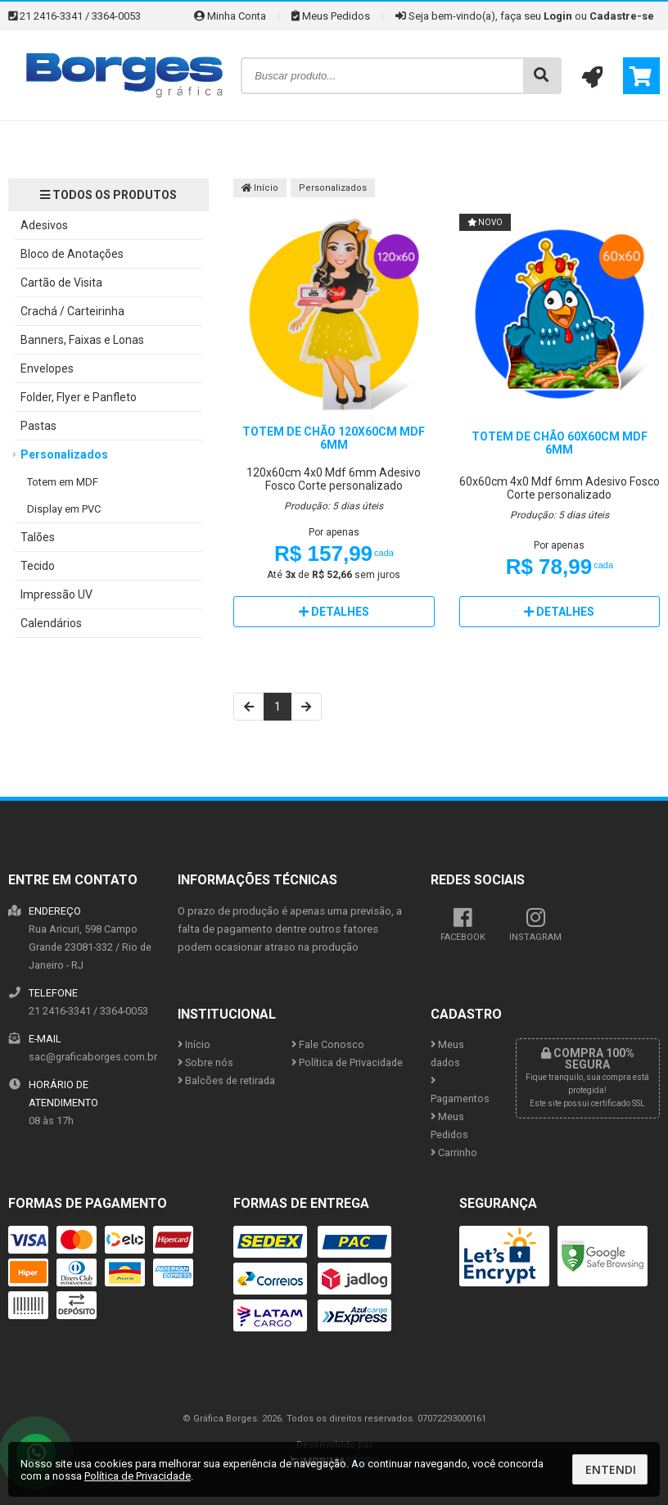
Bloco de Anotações (72, 253)
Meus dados (447, 1053)
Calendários (51, 623)
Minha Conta (230, 16)
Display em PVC (64, 509)
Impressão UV (56, 594)
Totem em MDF (62, 482)
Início (259, 188)
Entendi (610, 1469)
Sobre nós (205, 1062)
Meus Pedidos (330, 16)
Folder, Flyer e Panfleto (78, 397)
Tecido (37, 565)
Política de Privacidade (347, 1062)
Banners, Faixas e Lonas (82, 339)
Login (558, 16)
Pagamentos (460, 1090)
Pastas (38, 425)
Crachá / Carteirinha (72, 311)
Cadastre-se (621, 16)
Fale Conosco (327, 1044)
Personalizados (64, 454)
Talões (37, 537)
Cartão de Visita (61, 282)
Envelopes (47, 368)
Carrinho (454, 1152)
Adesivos (44, 225)
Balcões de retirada (226, 1080)
